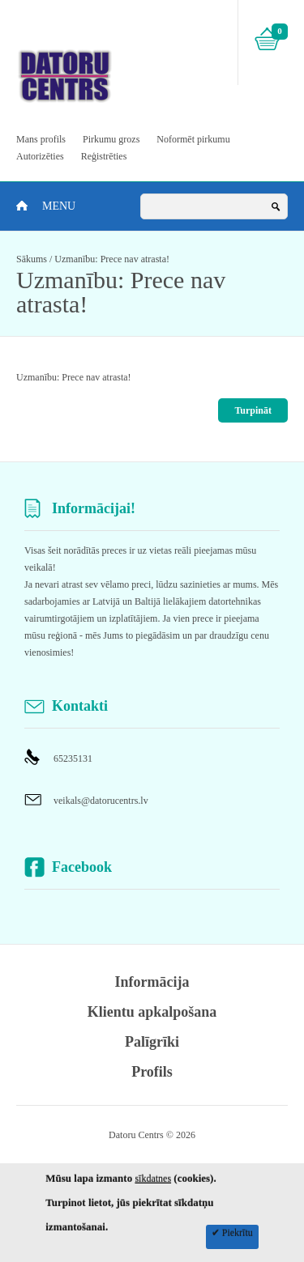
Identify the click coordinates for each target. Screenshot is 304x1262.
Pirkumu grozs (111, 139)
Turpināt (253, 410)
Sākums (31, 259)
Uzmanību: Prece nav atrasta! (111, 259)
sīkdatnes (153, 1178)
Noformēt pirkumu (192, 139)
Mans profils (41, 139)
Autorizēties (40, 156)
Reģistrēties (104, 156)
